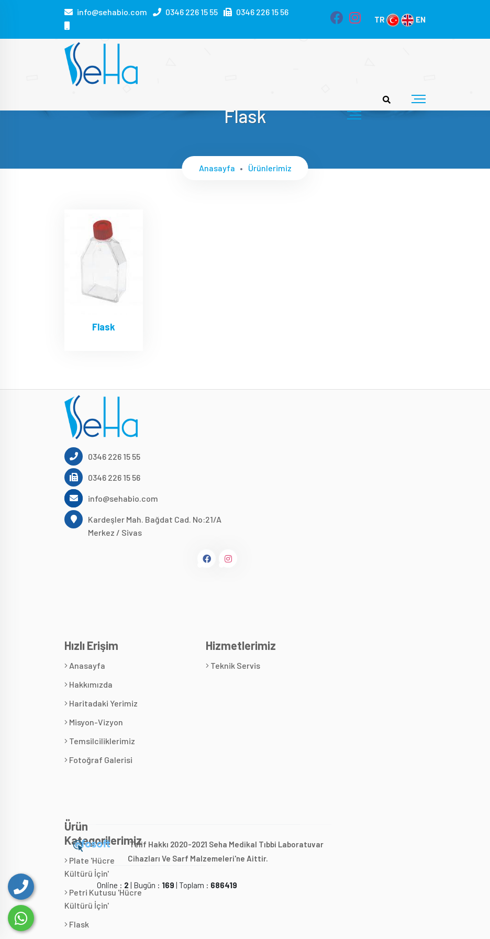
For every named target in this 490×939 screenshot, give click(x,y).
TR (386, 19)
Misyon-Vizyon (93, 722)
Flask (103, 327)
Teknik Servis (233, 665)
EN (413, 19)
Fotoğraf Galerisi (98, 760)
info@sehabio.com (112, 12)
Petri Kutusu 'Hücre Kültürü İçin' (103, 898)
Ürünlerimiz (270, 168)
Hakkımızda (88, 684)
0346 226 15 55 (191, 12)
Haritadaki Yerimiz (101, 703)
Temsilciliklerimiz (99, 741)
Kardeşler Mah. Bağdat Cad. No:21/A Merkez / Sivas (142, 525)
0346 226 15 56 (262, 12)
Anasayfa (217, 168)
